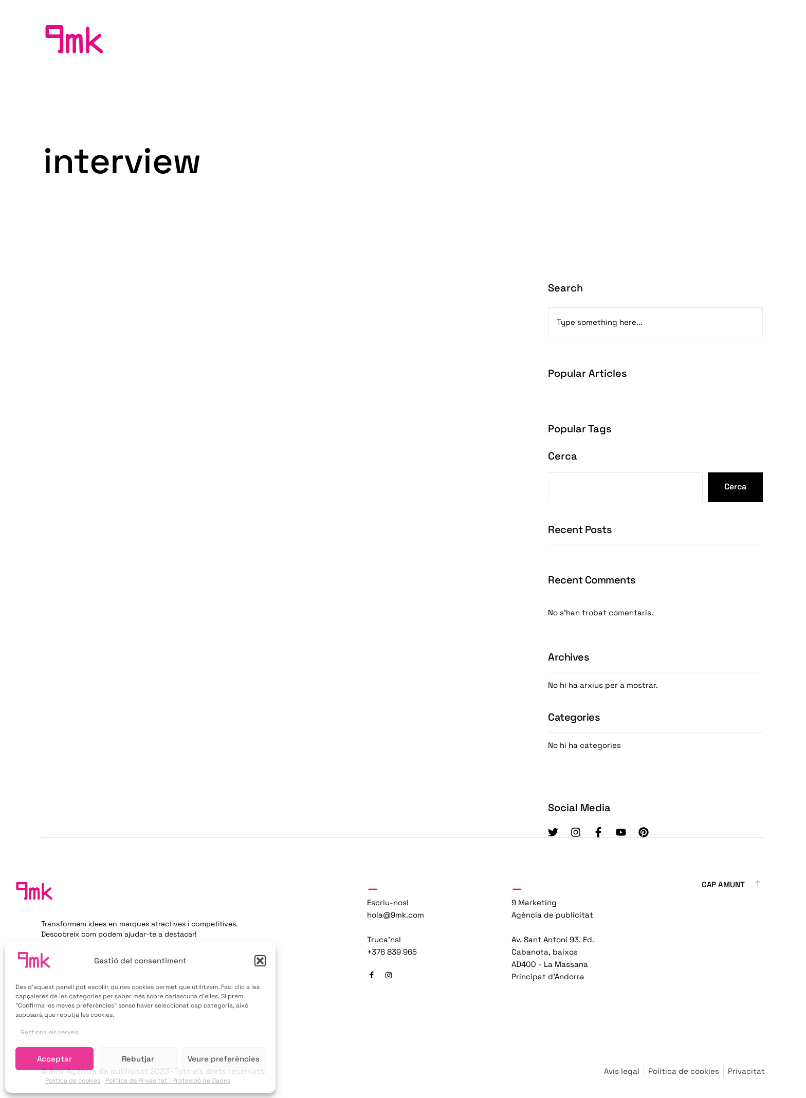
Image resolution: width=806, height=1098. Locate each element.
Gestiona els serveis (50, 1032)
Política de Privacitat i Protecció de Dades (167, 1080)
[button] (260, 961)
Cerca (562, 456)
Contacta (721, 38)
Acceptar (54, 1059)
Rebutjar (138, 1059)
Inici (614, 38)
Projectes (663, 38)
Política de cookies (72, 1080)
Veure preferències (224, 1059)
